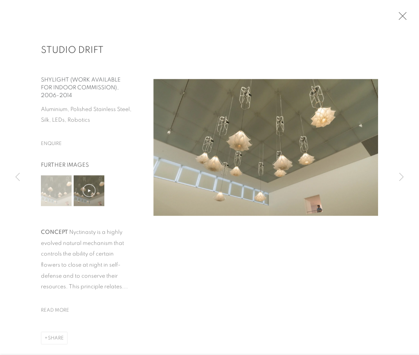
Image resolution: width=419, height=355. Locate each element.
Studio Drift (72, 52)
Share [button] (56, 339)
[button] (56, 192)
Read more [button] (55, 312)
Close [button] (400, 18)
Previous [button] (17, 177)
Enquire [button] (51, 145)
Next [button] (401, 177)
